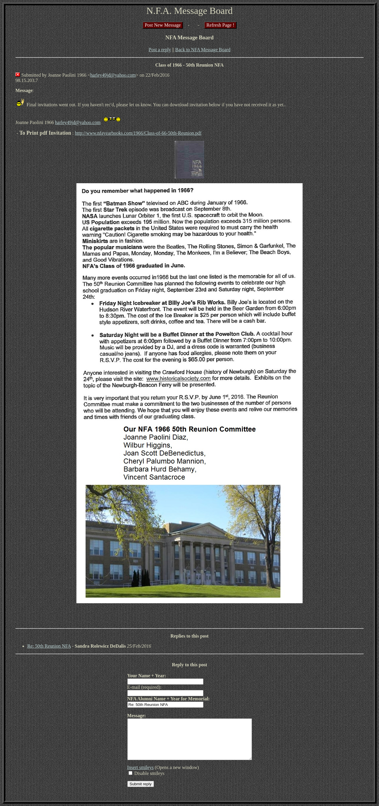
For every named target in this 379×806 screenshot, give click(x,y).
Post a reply (160, 49)
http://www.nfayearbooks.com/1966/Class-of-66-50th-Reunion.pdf (138, 133)
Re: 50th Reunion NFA (49, 646)
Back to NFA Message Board (202, 49)
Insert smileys (133, 775)
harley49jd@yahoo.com (113, 75)
